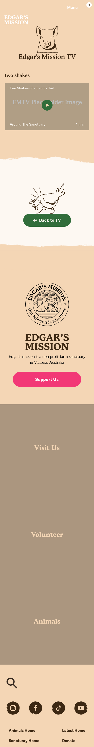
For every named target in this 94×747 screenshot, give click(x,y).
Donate (68, 740)
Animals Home (22, 730)
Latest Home (73, 730)
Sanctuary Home (24, 740)
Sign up (83, 269)
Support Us (47, 379)
